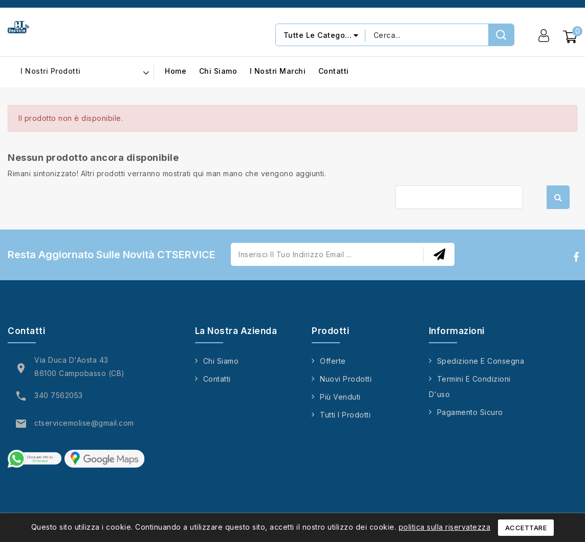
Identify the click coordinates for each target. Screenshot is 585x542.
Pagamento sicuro (470, 412)
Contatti (333, 71)
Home (175, 71)
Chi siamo (218, 71)
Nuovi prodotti (346, 378)
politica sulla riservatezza (445, 527)
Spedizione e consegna (481, 361)
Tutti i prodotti (345, 414)
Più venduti (340, 396)
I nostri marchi (278, 71)
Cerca (558, 197)
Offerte (333, 361)
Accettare (526, 528)
